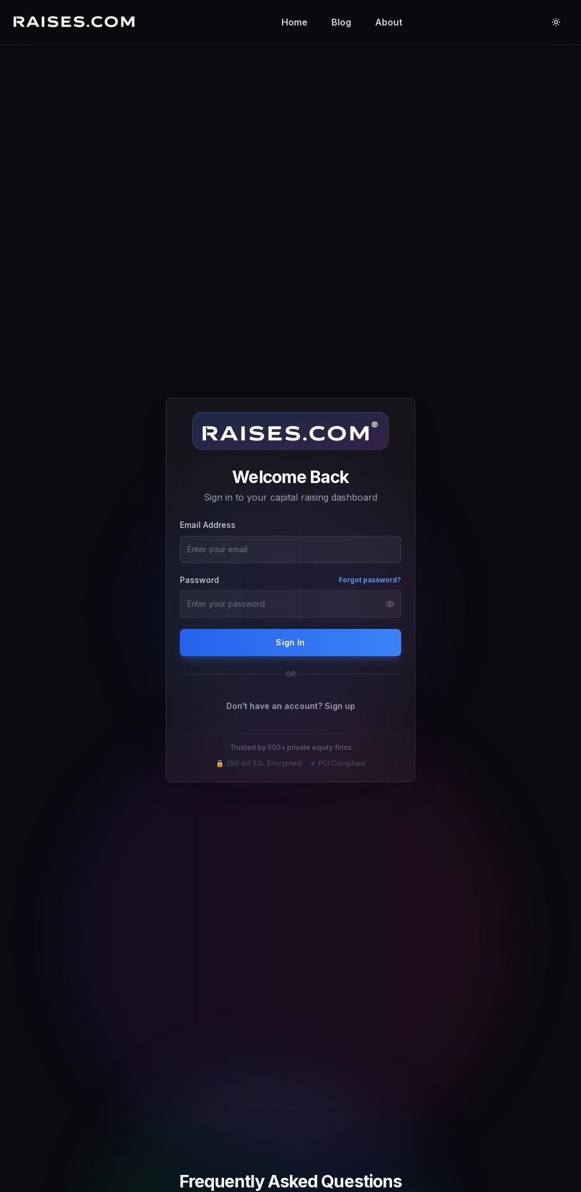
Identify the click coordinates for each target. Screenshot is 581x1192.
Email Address (207, 525)
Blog (341, 22)
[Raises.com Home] (77, 22)
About (388, 22)
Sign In (290, 642)
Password (199, 580)
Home (294, 22)
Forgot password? (370, 580)
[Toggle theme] (556, 22)
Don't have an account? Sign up (290, 706)
